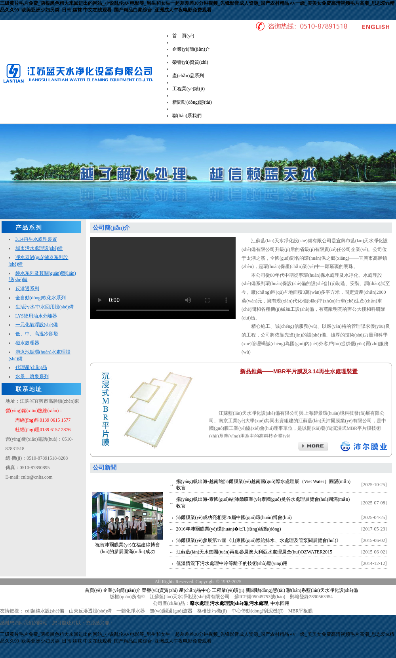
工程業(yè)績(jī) (188, 88)
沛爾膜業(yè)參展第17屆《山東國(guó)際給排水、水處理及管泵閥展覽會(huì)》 (258, 540)
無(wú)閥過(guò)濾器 (171, 611)
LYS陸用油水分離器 (36, 316)
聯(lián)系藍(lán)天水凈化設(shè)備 (322, 590)
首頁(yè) (93, 590)
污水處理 (258, 603)
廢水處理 (199, 603)
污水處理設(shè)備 (229, 603)
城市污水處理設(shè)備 (39, 248)
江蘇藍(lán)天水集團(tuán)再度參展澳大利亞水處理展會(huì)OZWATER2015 (254, 552)
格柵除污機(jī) (212, 611)
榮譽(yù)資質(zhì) (190, 62)
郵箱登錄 (299, 596)
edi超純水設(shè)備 (44, 611)
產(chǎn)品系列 (188, 75)
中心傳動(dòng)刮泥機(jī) (258, 611)
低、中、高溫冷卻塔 (36, 334)
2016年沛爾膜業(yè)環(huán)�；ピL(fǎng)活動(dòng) (228, 529)
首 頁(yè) (183, 35)
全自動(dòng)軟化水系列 (40, 297)
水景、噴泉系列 (32, 376)
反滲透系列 (27, 288)
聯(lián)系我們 (187, 115)
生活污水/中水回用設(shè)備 (44, 307)
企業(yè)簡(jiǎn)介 (191, 49)
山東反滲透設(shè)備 (90, 611)
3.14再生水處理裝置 (36, 239)
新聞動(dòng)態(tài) (192, 102)
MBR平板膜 (300, 611)
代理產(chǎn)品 (31, 367)
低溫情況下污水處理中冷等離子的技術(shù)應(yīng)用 (232, 563)
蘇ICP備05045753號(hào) (259, 596)
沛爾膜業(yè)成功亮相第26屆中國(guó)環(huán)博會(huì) (234, 517)
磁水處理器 (27, 343)
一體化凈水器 (130, 611)
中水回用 (279, 603)
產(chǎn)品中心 (195, 590)
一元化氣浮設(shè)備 (36, 324)
